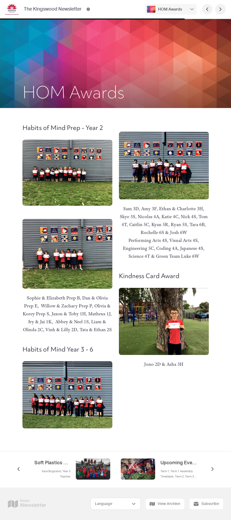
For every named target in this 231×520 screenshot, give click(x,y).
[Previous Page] (207, 9)
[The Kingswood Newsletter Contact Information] (88, 9)
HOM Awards (171, 9)
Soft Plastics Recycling (52, 463)
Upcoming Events (178, 463)
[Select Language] (115, 503)
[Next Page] (220, 9)
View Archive (165, 504)
